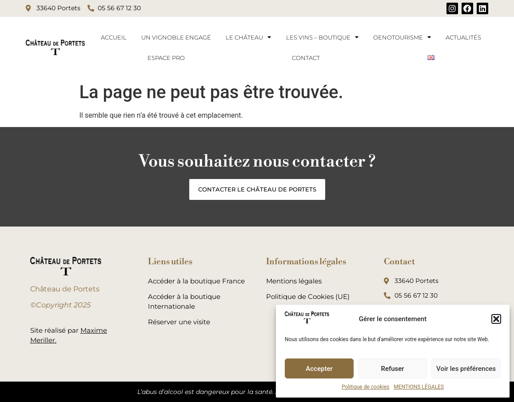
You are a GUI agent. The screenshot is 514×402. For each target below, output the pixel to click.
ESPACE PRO (166, 57)
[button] (496, 318)
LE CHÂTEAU (248, 37)
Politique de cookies (365, 387)
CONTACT (306, 57)
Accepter (319, 369)
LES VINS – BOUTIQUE (322, 37)
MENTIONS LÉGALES (419, 387)
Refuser (392, 369)
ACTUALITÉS (463, 37)
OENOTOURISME (402, 37)
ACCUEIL (114, 37)
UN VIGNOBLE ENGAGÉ (176, 37)
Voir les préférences (466, 369)
